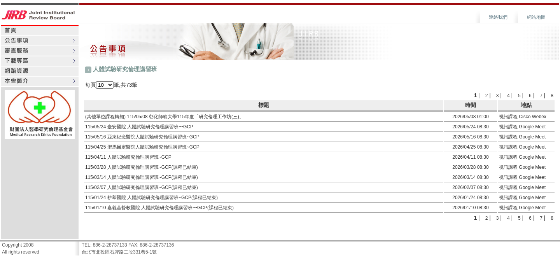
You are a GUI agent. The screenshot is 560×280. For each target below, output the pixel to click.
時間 (470, 105)
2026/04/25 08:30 (470, 147)
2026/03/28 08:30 (470, 167)
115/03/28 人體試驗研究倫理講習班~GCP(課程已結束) (141, 167)
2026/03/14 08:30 (470, 177)
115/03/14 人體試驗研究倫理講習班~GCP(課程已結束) (141, 177)
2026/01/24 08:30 (470, 197)
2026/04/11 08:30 (470, 157)
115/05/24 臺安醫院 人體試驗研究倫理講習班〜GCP (139, 127)
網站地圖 (536, 17)
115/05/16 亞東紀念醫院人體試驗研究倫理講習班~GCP (142, 137)
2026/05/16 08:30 (470, 137)
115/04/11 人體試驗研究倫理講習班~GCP (128, 157)
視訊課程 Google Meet (522, 127)
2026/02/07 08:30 (470, 187)
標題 (263, 105)
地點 (526, 105)
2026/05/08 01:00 (470, 116)
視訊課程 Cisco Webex (522, 116)
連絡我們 (498, 17)
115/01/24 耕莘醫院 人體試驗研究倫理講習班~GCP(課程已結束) (151, 197)
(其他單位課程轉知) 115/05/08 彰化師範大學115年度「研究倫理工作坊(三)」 (164, 116)
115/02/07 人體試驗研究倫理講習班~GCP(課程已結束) (141, 187)
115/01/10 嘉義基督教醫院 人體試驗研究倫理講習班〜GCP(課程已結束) (159, 207)
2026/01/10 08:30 (470, 207)
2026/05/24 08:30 (470, 127)
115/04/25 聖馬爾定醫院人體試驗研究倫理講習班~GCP (142, 147)
